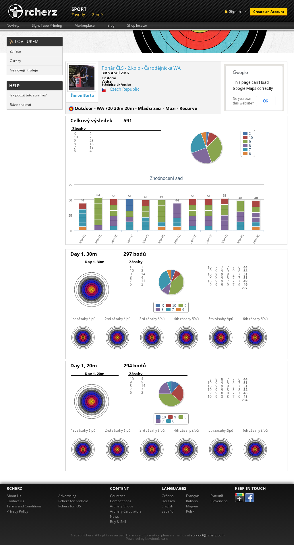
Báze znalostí (20, 104)
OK (265, 101)
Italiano (192, 501)
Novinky (13, 25)
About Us (14, 495)
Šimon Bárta (82, 95)
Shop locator (137, 25)
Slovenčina (219, 501)
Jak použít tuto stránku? (28, 95)
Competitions (120, 501)
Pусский (216, 495)
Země (97, 14)
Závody (78, 14)
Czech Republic (124, 89)
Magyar (192, 506)
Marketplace (85, 25)
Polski (190, 511)
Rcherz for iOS (69, 506)
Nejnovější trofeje (24, 70)
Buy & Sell (118, 521)
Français (193, 495)
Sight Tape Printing (47, 25)
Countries (117, 495)
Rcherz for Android (73, 501)
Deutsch (168, 501)
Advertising (67, 495)
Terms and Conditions (24, 506)
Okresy (15, 60)
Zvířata (15, 51)
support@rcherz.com (208, 535)
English (167, 506)
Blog (111, 25)
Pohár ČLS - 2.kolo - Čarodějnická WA (141, 68)
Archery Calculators (126, 511)
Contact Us (15, 501)
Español (168, 511)
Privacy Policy (17, 511)
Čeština (168, 495)
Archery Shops (121, 506)
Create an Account (268, 11)
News (114, 516)
